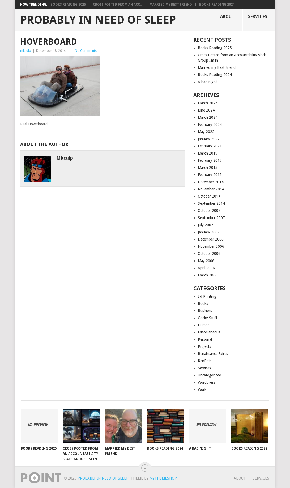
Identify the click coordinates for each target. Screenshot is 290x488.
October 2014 (209, 196)
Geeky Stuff (207, 318)
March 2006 (208, 275)
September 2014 (211, 203)
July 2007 (205, 225)
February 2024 (210, 124)
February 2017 (210, 160)
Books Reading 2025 (68, 4)
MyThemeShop (163, 478)
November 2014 (211, 189)
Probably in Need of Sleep (98, 19)
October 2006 (209, 253)
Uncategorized (209, 375)
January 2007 (209, 232)
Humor (203, 325)
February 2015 (210, 175)
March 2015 (208, 167)
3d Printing (207, 296)
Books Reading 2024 (216, 4)
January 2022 (209, 139)
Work (202, 389)
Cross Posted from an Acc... (117, 4)
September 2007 (211, 218)
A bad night (207, 82)
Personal (205, 339)
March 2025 (208, 103)
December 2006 (211, 239)
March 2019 (208, 153)
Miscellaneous (209, 332)
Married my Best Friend (171, 4)
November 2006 (211, 246)
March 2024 (208, 117)
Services (257, 16)
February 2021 (210, 146)
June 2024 (206, 110)
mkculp (25, 51)
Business (205, 311)
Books (203, 303)
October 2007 (209, 210)
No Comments (86, 51)
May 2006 (206, 261)
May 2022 (206, 132)
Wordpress (206, 382)
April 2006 (206, 268)
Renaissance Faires (213, 354)
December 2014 (211, 182)
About (227, 16)
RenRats (204, 361)
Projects (204, 346)
